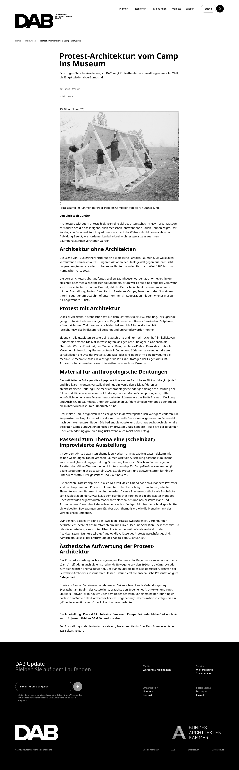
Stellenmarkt (203, 673)
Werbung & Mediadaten (157, 669)
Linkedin (201, 695)
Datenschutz (218, 749)
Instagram (202, 691)
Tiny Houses (87, 418)
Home (18, 40)
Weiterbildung (204, 669)
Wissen (190, 8)
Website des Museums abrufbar (150, 232)
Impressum (193, 749)
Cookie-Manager (151, 749)
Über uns (148, 691)
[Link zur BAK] (195, 732)
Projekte (176, 8)
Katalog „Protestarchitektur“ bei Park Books (133, 626)
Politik (63, 96)
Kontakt (147, 695)
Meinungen (159, 8)
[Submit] (77, 686)
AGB (173, 749)
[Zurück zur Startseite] (48, 23)
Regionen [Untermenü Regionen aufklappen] (141, 8)
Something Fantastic (121, 462)
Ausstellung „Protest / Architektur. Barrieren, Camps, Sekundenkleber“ (114, 291)
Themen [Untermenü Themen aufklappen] (124, 8)
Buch (70, 96)
